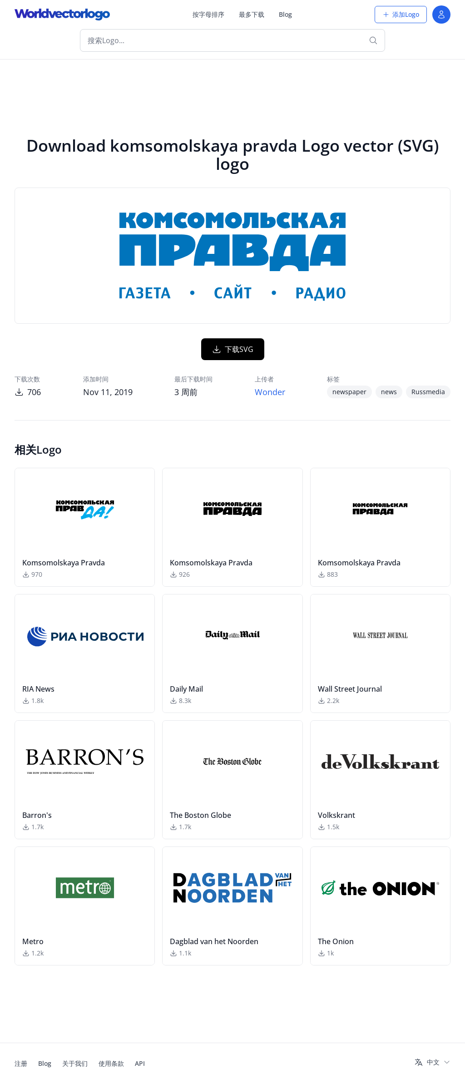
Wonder (270, 391)
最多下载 (251, 14)
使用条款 (111, 1063)
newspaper (349, 391)
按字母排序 (208, 14)
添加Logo (400, 14)
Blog (285, 14)
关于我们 (75, 1063)
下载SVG (232, 349)
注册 (21, 1063)
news (389, 391)
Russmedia (428, 391)
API (140, 1063)
